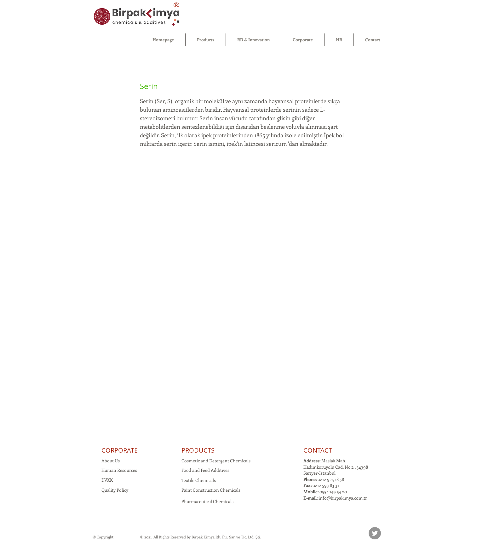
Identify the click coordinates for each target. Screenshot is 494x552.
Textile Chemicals (198, 480)
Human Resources (119, 470)
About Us (110, 461)
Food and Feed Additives (205, 470)
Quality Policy (114, 490)
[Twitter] (375, 533)
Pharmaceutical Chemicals (207, 501)
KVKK (107, 480)
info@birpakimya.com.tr (343, 498)
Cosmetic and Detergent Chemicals (215, 461)
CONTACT (317, 450)
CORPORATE (119, 450)
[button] (206, 39)
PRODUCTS (198, 450)
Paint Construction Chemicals (210, 490)
